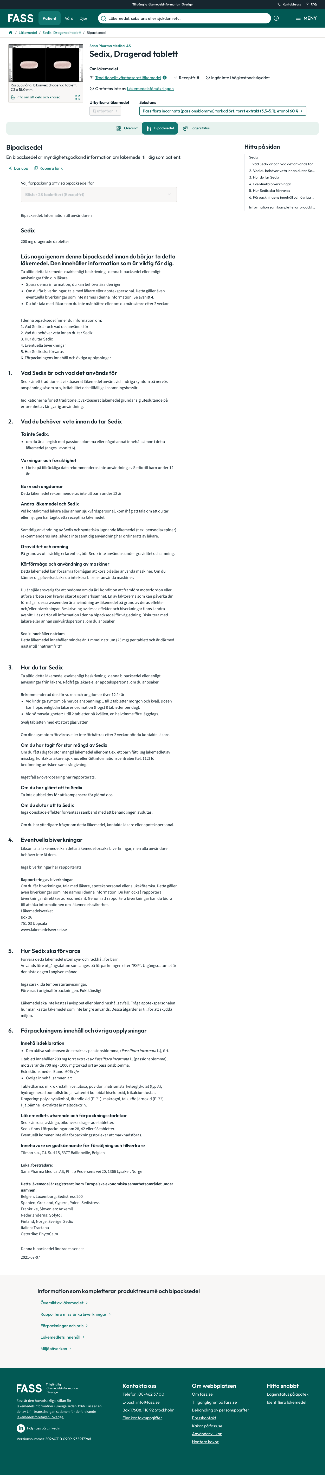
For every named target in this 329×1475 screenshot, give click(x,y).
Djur (84, 18)
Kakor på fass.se (207, 1425)
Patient (49, 18)
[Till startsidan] (10, 32)
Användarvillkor (207, 1433)
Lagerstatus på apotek (287, 1394)
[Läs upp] (18, 168)
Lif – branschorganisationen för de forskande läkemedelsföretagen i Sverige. (56, 1414)
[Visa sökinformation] (276, 18)
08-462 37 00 (151, 1394)
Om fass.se (202, 1394)
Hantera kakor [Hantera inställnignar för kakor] (205, 1441)
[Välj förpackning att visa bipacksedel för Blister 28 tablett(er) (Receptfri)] (99, 194)
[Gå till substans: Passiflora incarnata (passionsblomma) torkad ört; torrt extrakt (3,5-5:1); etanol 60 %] (222, 111)
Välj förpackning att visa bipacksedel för (57, 183)
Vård (69, 18)
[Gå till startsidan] (20, 18)
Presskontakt (204, 1417)
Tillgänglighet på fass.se (214, 1402)
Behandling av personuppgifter (220, 1410)
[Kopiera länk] (49, 168)
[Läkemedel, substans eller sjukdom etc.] (188, 18)
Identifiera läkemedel (286, 1402)
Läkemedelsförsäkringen (150, 88)
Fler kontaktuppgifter (142, 1417)
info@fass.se (148, 1402)
